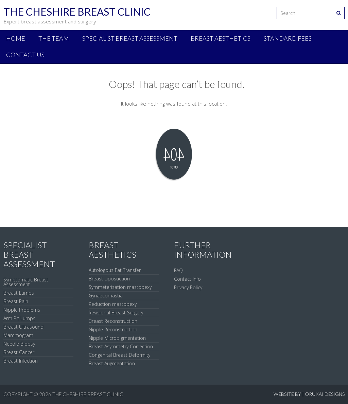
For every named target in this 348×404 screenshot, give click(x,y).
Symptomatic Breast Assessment (25, 282)
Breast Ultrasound (23, 327)
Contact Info (187, 279)
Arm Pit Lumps (19, 318)
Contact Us (25, 54)
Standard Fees (288, 38)
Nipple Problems (21, 310)
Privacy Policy (188, 287)
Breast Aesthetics (220, 38)
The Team (53, 38)
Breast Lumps (18, 293)
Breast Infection (20, 360)
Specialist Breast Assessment (129, 38)
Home (15, 38)
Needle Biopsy (19, 344)
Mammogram (18, 335)
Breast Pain (15, 301)
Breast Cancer (18, 352)
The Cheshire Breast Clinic (87, 394)
